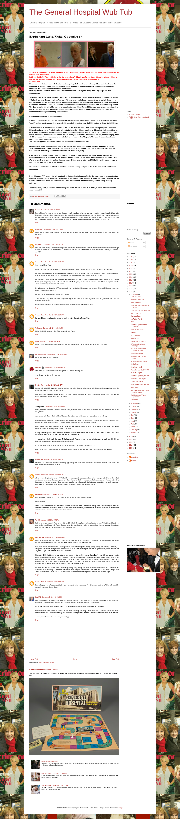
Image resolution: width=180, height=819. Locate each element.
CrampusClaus (135, 316)
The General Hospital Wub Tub (80, 12)
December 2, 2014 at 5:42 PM (49, 520)
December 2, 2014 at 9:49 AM (53, 328)
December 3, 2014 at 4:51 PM (52, 597)
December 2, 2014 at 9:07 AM (54, 262)
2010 (131, 445)
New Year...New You (137, 300)
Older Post (115, 659)
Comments (132, 246)
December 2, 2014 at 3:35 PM (53, 494)
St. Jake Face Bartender (139, 361)
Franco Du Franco (137, 382)
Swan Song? (135, 387)
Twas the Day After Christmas (140, 310)
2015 (131, 289)
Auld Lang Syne (136, 297)
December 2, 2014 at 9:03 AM (53, 244)
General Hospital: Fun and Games (43, 670)
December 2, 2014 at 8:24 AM (50, 210)
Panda (37, 210)
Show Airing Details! (137, 329)
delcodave (39, 494)
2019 (131, 277)
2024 (131, 262)
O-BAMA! (134, 332)
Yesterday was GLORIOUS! (140, 370)
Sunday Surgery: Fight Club (140, 376)
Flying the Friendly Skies (50, 761)
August (133, 412)
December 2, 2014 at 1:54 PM (53, 460)
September (135, 409)
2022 (131, 268)
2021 (131, 271)
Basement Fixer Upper (138, 379)
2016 (131, 286)
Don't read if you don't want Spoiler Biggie (140, 391)
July (132, 415)
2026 (131, 257)
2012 (131, 439)
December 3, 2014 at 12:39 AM (55, 582)
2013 (131, 436)
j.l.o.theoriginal (40, 354)
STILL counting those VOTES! (138, 345)
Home (75, 659)
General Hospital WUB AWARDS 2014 (138, 349)
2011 (131, 442)
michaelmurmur (41, 475)
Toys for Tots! (135, 338)
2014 (131, 292)
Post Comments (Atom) (46, 663)
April (132, 424)
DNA (132, 322)
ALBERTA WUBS (134, 115)
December (134, 294)
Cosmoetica (39, 262)
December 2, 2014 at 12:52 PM (57, 354)
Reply (37, 222)
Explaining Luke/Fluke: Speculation (138, 396)
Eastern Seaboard (137, 353)
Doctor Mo (39, 385)
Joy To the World (136, 319)
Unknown (38, 229)
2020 (131, 274)
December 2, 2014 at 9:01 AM (53, 229)
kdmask (38, 368)
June (133, 418)
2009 (131, 448)
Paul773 (38, 597)
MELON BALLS (136, 335)
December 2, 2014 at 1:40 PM (53, 385)
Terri (37, 520)
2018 (131, 280)
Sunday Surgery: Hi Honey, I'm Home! (54, 773)
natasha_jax (39, 537)
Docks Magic (135, 364)
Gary (37, 341)
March (133, 427)
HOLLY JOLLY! (136, 313)
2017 (131, 283)
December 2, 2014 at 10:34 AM (50, 341)
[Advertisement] (137, 68)
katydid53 (38, 244)
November (134, 403)
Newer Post (34, 659)
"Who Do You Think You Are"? (140, 384)
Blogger (120, 808)
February (134, 430)
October (134, 406)
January (134, 433)
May (132, 421)
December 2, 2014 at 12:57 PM (55, 368)
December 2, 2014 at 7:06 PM (54, 537)
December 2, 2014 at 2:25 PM (57, 475)
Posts (131, 242)
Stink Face (134, 400)
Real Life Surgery (136, 373)
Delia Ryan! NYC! (136, 367)
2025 (131, 259)
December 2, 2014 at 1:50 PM (54, 407)
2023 (131, 265)
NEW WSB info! (136, 302)
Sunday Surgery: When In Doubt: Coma (55, 785)
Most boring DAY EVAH (138, 341)
